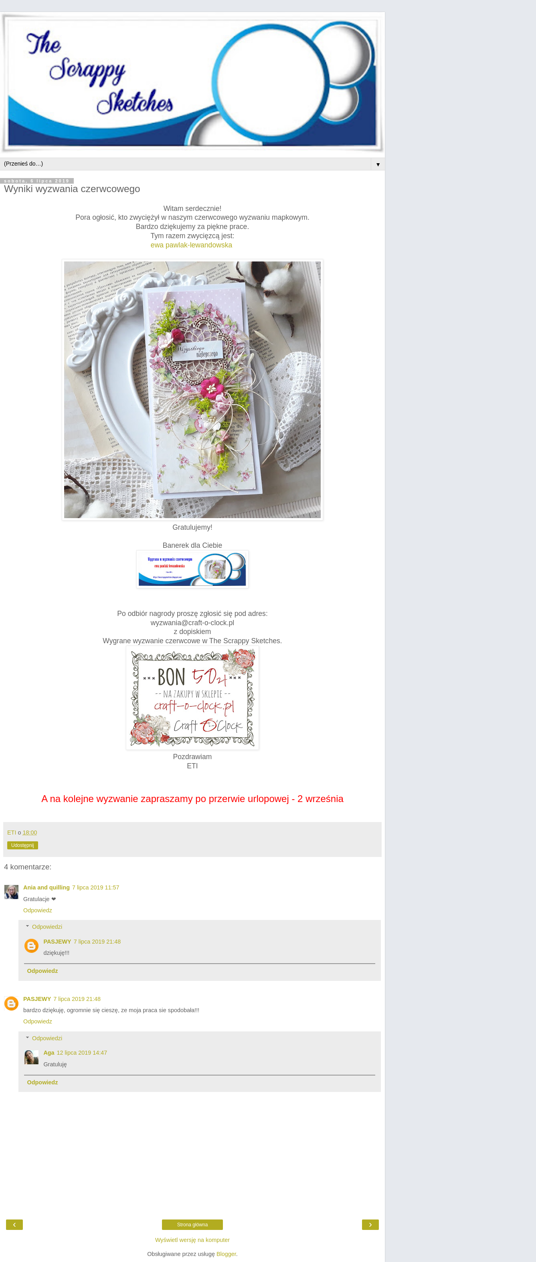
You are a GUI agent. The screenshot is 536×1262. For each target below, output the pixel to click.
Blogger (226, 1254)
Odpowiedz (37, 910)
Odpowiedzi (47, 927)
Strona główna (192, 1225)
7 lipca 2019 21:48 (97, 941)
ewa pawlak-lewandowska (191, 245)
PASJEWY (57, 941)
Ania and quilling (46, 887)
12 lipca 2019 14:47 (82, 1052)
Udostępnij (22, 845)
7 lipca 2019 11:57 (95, 887)
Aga (48, 1052)
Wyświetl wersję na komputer (192, 1240)
